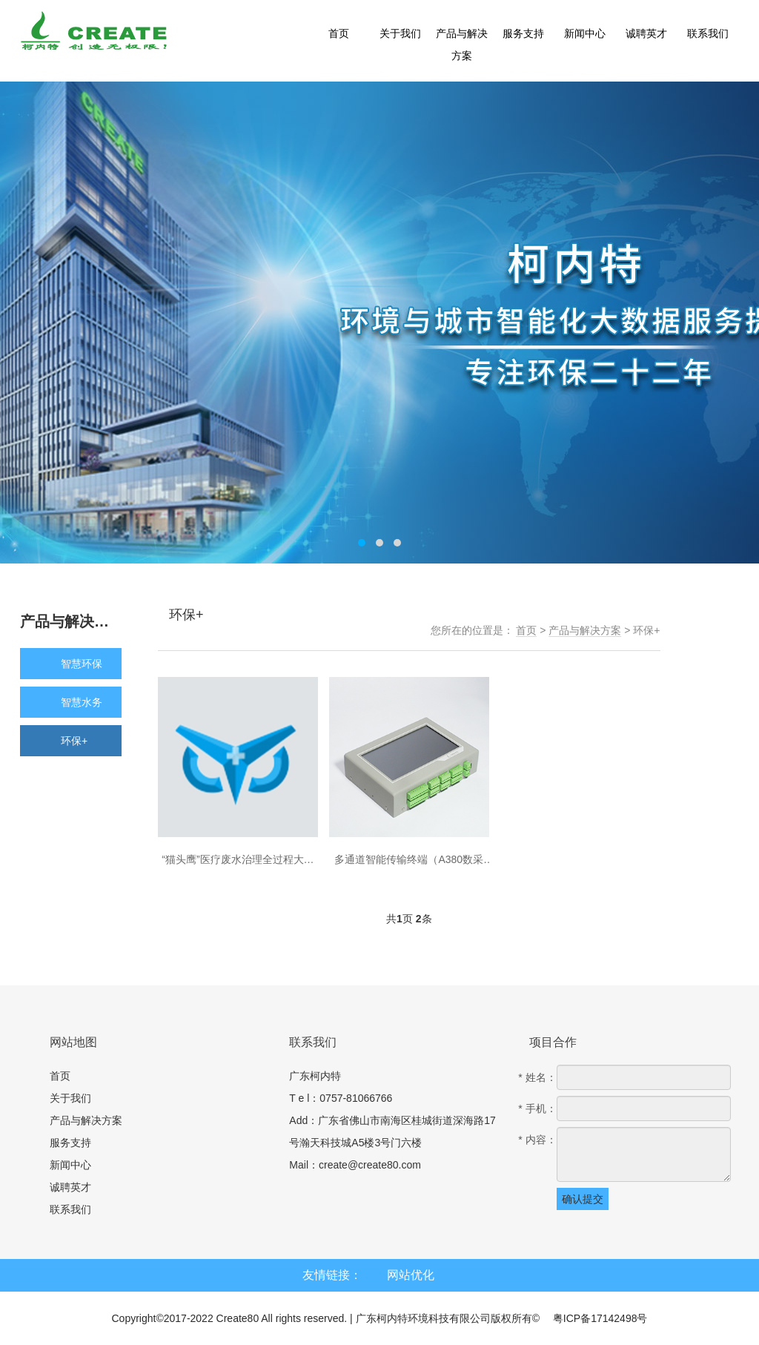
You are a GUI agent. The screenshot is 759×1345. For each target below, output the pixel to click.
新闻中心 (70, 1165)
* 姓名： (537, 1077)
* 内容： (537, 1140)
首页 (526, 630)
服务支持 (70, 1143)
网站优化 (410, 1275)
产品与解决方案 (584, 630)
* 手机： (537, 1108)
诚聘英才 (70, 1187)
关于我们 (70, 1098)
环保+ (646, 630)
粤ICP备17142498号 (600, 1318)
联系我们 (70, 1209)
